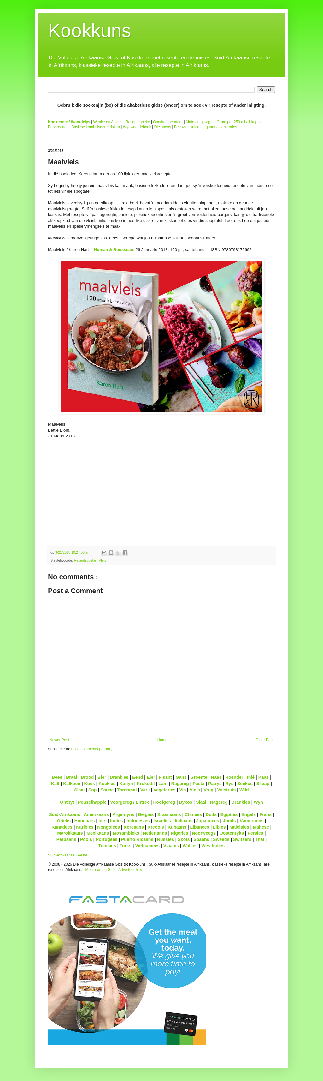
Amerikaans (96, 814)
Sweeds (221, 839)
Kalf (55, 783)
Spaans (201, 839)
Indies (116, 820)
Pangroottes (58, 127)
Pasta (198, 783)
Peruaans (66, 839)
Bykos (185, 802)
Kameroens (251, 820)
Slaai (79, 789)
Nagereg (180, 783)
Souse (107, 789)
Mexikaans (97, 833)
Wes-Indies (213, 845)
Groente (198, 777)
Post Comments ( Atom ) (91, 749)
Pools (86, 839)
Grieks (64, 820)
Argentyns (123, 814)
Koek (89, 783)
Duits (211, 814)
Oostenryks (232, 833)
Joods (229, 820)
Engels (248, 814)
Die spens (162, 127)
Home (162, 740)
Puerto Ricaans (137, 839)
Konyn (126, 783)
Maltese (261, 827)
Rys (229, 783)
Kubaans (176, 827)
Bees (57, 777)
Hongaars (84, 820)
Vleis (102, 560)
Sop (92, 789)
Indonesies (138, 820)
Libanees (199, 827)
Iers (102, 820)
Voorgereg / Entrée (130, 802)
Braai (71, 777)
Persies (255, 833)
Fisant (165, 777)
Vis (182, 789)
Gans (181, 777)
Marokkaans (70, 833)
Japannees (207, 820)
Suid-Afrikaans (64, 814)
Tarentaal (127, 789)
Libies (219, 827)
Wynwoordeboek (137, 127)
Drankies (119, 777)
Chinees (193, 814)
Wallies (190, 845)
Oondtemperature (168, 122)
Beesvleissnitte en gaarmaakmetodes (205, 127)
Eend (137, 777)
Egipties (229, 814)
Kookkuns (89, 30)
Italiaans (183, 820)
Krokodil (146, 783)
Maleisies (239, 827)
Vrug (208, 789)
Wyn (258, 802)
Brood (87, 777)
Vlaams (171, 845)
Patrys (215, 783)
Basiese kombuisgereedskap (96, 127)
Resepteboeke (138, 122)
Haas (216, 777)
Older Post (264, 740)
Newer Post (59, 740)
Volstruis (226, 789)
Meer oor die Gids (100, 870)
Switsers (242, 839)
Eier (151, 777)
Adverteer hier (130, 870)
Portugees (107, 839)
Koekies (107, 783)
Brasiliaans (169, 814)
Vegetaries (164, 789)
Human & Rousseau (113, 249)
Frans (266, 814)
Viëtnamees (147, 845)
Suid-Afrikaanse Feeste (67, 855)
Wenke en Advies (108, 122)
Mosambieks (126, 833)
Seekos (245, 783)
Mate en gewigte (200, 122)
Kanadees (61, 827)
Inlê (251, 777)
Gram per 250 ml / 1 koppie (239, 122)
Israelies (162, 820)
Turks (125, 845)
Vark (145, 789)
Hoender (234, 777)
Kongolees (108, 827)
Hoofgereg (164, 802)
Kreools (156, 827)
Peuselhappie (92, 802)
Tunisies (107, 845)
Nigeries (179, 833)
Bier (101, 777)
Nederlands (155, 833)
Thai (259, 839)
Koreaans (134, 827)
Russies (165, 839)
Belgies (146, 814)
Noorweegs (204, 833)
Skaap (262, 783)
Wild (244, 789)
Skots (184, 839)
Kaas (263, 777)
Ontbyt (67, 802)
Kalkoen (71, 783)
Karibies (84, 827)
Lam (162, 783)
